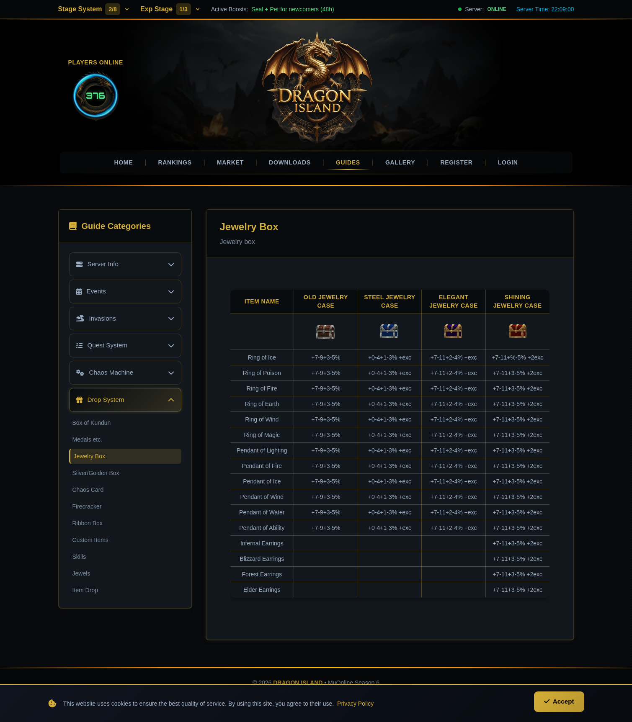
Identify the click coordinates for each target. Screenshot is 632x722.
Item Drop (85, 593)
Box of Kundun (91, 425)
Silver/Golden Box (95, 476)
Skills (79, 559)
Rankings (174, 162)
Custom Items (90, 543)
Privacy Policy (355, 706)
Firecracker (87, 509)
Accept (558, 705)
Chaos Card (88, 492)
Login (508, 162)
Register (456, 162)
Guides (348, 164)
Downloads (290, 162)
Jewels (81, 576)
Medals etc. (87, 442)
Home (123, 162)
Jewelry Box (89, 459)
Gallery (400, 162)
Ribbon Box (87, 526)
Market (230, 162)
